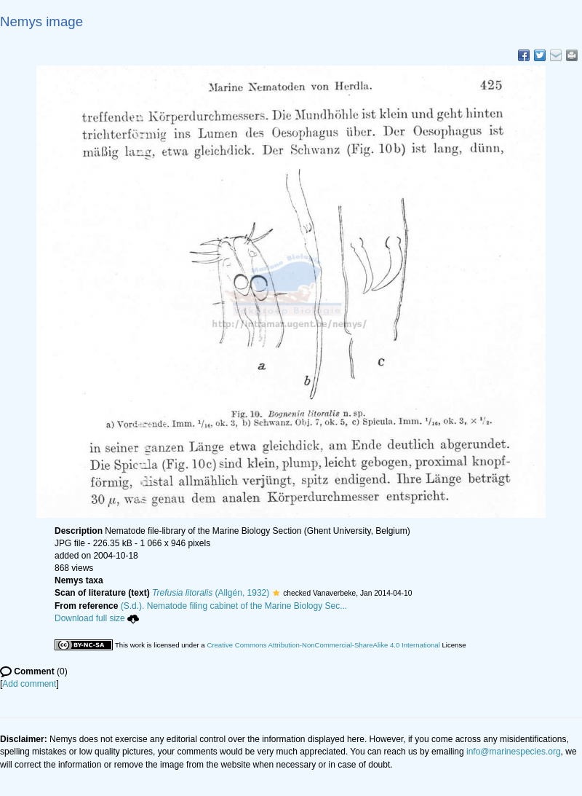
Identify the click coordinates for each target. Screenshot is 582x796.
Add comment (29, 684)
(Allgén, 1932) (210, 593)
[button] (276, 592)
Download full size (97, 618)
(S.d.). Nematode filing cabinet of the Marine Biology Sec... (234, 606)
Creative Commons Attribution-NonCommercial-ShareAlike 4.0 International (323, 645)
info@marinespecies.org (513, 751)
